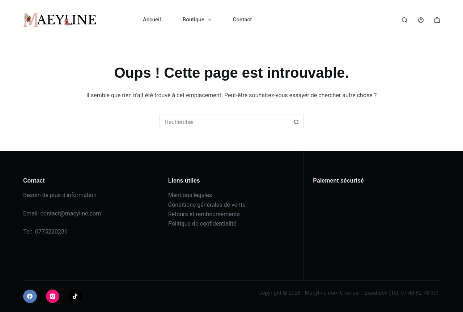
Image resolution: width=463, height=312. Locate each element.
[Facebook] (30, 296)
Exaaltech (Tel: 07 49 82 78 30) (401, 293)
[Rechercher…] (224, 122)
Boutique (198, 20)
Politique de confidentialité (202, 223)
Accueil (152, 19)
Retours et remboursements (204, 214)
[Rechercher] (404, 20)
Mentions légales (190, 195)
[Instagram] (53, 296)
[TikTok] (75, 296)
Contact (242, 19)
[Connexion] (421, 20)
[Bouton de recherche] (296, 122)
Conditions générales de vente (207, 204)
